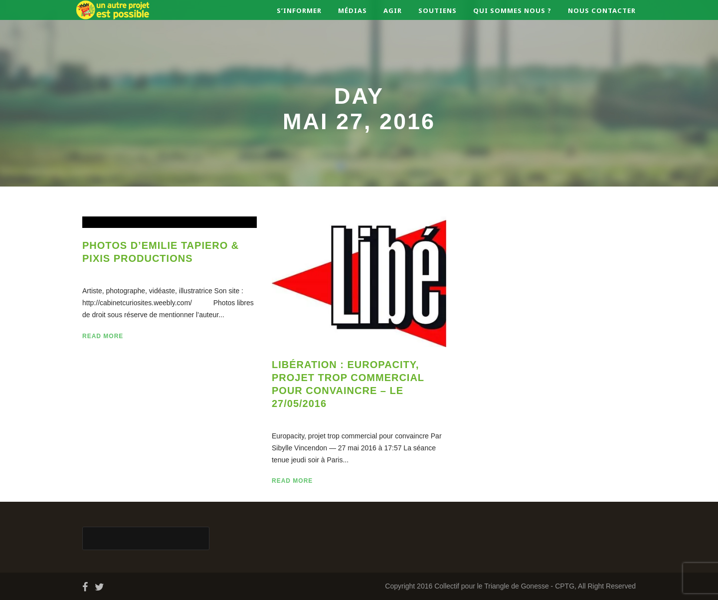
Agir (392, 10)
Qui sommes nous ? (512, 10)
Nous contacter (602, 10)
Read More (102, 336)
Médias (352, 10)
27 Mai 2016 (114, 272)
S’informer (299, 10)
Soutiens (437, 10)
